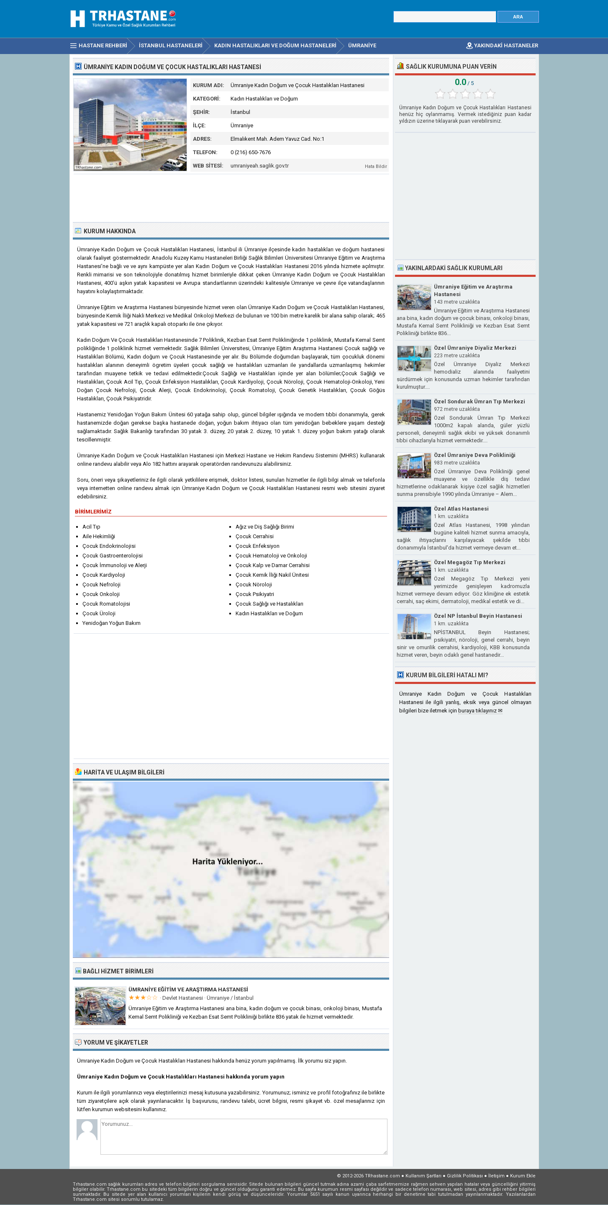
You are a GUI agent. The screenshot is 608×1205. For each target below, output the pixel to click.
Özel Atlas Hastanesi (461, 509)
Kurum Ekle (523, 1176)
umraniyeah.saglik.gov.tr (260, 166)
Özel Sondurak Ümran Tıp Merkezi (479, 401)
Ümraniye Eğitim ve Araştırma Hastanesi (188, 989)
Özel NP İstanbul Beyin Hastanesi (478, 616)
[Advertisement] (231, 197)
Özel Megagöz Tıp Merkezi (469, 562)
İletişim (496, 1176)
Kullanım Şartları (423, 1176)
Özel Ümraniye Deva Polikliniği (475, 455)
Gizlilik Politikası (465, 1176)
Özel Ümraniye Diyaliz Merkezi (475, 348)
